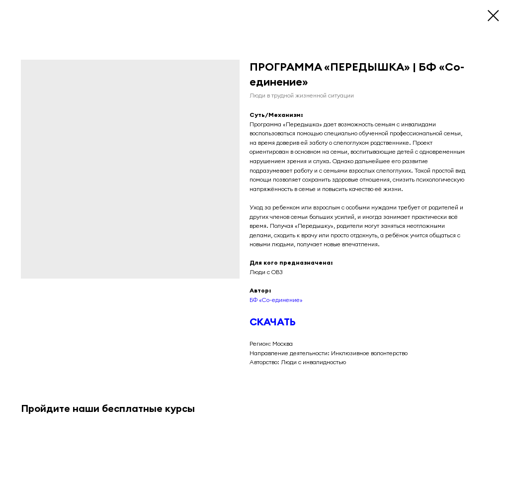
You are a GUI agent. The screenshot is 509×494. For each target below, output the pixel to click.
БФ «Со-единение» (276, 299)
